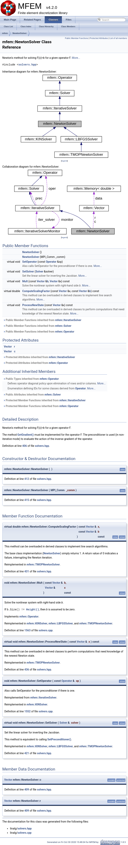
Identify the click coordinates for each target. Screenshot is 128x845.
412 (26, 478)
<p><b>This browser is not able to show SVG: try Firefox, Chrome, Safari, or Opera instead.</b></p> (64, 116)
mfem (5, 33)
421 (26, 753)
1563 (27, 630)
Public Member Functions (76, 38)
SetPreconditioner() (59, 739)
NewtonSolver (19, 33)
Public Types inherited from (31, 378)
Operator (51, 261)
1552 (27, 711)
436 (26, 669)
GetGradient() (25, 434)
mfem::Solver (63, 325)
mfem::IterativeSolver (68, 320)
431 (26, 571)
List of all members (118, 38)
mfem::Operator (64, 331)
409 (26, 789)
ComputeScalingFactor (36, 291)
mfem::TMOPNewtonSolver (43, 564)
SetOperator (29, 261)
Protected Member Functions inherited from (44, 400)
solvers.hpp (27, 64)
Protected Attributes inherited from (39, 357)
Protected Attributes (99, 38)
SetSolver (28, 271)
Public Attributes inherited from (32, 394)
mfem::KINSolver (37, 623)
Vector (41, 281)
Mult (25, 281)
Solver (39, 271)
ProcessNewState (33, 305)
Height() (32, 609)
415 (26, 500)
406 (24, 445)
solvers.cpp (46, 630)
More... (76, 57)
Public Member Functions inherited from (42, 320)
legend (64, 161)
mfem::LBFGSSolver (60, 623)
